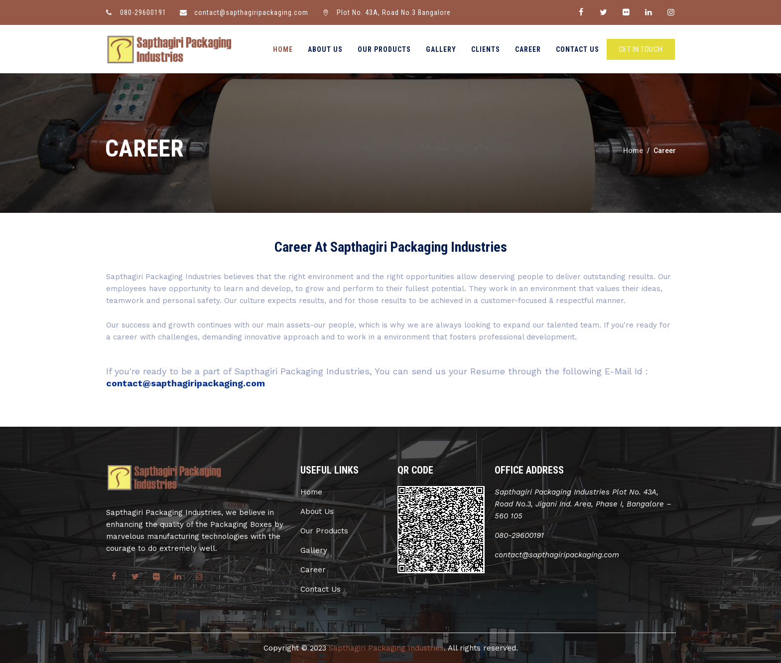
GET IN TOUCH (641, 49)
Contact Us (577, 49)
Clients (485, 49)
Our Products (384, 49)
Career (528, 49)
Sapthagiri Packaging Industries (386, 648)
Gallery (441, 49)
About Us (325, 49)
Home (283, 49)
